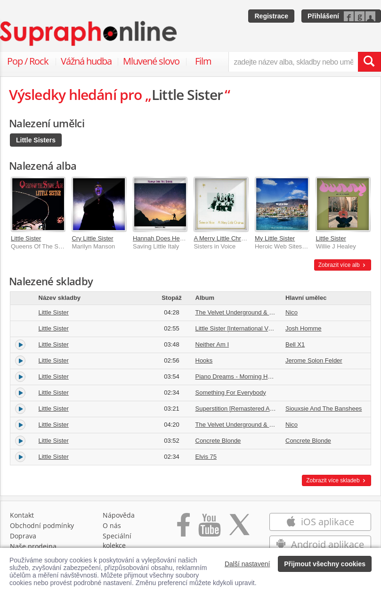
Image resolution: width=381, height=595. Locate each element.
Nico (291, 312)
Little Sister (26, 238)
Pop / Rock (28, 61)
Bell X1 (295, 344)
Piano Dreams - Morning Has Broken (245, 376)
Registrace (271, 16)
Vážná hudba (86, 61)
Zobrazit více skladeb (336, 480)
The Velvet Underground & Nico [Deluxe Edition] (260, 424)
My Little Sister (275, 238)
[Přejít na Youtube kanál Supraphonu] (209, 530)
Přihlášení (323, 16)
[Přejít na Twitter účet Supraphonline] (239, 530)
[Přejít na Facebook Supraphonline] (183, 530)
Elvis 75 (206, 456)
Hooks (204, 360)
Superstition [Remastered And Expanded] (251, 408)
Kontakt (22, 515)
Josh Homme (303, 328)
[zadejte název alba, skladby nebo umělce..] (293, 62)
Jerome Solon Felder (313, 360)
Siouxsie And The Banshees (323, 408)
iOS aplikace (320, 521)
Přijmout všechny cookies (324, 564)
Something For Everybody (230, 392)
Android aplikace (320, 544)
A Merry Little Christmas (226, 238)
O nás (112, 525)
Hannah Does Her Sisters (167, 238)
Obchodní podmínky (42, 525)
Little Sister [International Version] (241, 328)
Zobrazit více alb (342, 265)
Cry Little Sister (92, 238)
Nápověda (119, 515)
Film (203, 61)
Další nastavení (247, 564)
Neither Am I (212, 344)
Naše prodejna (33, 546)
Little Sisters (36, 140)
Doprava (23, 535)
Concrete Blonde (218, 440)
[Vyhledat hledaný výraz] (369, 62)
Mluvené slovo (151, 61)
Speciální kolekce (117, 540)
